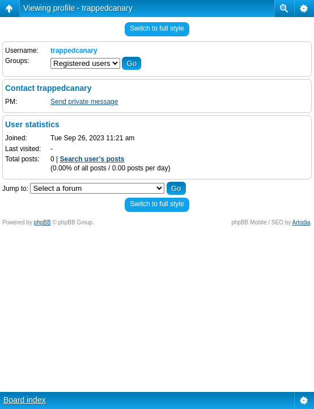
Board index (24, 399)
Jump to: (15, 189)
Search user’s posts (92, 159)
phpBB (42, 222)
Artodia (301, 222)
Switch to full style (157, 28)
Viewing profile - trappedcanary (78, 7)
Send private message (84, 102)
